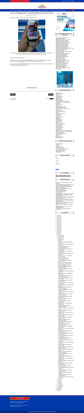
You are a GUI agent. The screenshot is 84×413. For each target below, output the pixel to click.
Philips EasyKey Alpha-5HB (61, 55)
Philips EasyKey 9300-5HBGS (61, 65)
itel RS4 (57, 112)
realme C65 (58, 109)
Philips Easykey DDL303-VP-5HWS (62, 60)
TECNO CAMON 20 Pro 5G (61, 133)
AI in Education (59, 192)
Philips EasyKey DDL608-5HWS (62, 56)
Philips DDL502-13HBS (60, 38)
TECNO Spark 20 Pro (60, 132)
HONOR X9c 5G (59, 99)
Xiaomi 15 (58, 95)
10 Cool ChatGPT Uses (60, 191)
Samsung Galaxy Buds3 (60, 151)
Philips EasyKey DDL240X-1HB (62, 47)
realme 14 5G (58, 98)
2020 (58, 223)
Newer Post (13, 96)
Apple (25, 10)
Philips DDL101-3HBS (60, 61)
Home (12, 10)
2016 (58, 228)
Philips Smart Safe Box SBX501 (62, 37)
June (59, 380)
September (60, 239)
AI (35, 10)
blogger (51, 100)
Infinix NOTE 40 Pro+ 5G (60, 111)
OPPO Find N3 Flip (59, 123)
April (59, 382)
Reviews (39, 10)
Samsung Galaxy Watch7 (60, 150)
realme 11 (58, 135)
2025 (58, 216)
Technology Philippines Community (57, 10)
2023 (58, 219)
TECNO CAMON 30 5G (60, 113)
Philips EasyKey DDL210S (61, 64)
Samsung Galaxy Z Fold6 (61, 106)
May (59, 381)
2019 (58, 224)
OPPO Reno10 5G (59, 125)
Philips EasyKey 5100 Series (61, 63)
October (59, 238)
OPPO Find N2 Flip (59, 207)
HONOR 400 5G (59, 97)
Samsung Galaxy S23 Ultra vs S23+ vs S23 (64, 206)
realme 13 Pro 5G (59, 104)
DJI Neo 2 (58, 144)
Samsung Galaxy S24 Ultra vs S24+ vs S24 (64, 199)
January (59, 386)
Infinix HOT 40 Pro (59, 136)
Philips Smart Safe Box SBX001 (62, 54)
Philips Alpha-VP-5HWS (60, 66)
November (60, 236)
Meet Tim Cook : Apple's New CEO (64, 262)
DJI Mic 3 (57, 145)
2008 (58, 390)
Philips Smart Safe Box (60, 57)
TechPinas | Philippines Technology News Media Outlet (45, 411)
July (59, 379)
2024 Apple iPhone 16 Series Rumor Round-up (65, 193)
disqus (47, 100)
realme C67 (58, 122)
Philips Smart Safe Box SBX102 (62, 40)
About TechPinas (18, 10)
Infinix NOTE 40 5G (59, 110)
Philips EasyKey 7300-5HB (61, 59)
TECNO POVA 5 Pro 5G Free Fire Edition (64, 130)
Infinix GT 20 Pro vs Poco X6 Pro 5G (63, 108)
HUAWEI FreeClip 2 (59, 143)
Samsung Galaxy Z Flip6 (60, 107)
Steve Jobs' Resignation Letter (64, 265)
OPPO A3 (57, 105)
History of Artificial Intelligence (61, 190)
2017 (58, 226)
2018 (58, 225)
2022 (58, 220)
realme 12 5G (58, 114)
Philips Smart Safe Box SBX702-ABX (63, 53)
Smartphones (30, 10)
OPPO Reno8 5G (59, 128)
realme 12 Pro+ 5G (59, 116)
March (59, 384)
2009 (58, 389)
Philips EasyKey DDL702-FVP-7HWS (63, 39)
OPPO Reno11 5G (59, 120)
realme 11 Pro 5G (59, 134)
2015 (58, 229)
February (60, 385)
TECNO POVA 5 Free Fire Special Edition (64, 131)
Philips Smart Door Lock (60, 58)
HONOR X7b (58, 117)
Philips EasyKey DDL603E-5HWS (62, 62)
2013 (58, 231)
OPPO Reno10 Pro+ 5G (60, 124)
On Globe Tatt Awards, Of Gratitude (64, 263)
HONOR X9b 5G (59, 121)
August (59, 240)
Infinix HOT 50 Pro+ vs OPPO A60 (62, 101)
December (60, 235)
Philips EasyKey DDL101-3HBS (62, 45)
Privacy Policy (46, 10)
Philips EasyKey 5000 (60, 50)
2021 (58, 221)
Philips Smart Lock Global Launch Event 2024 (64, 48)
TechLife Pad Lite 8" (59, 146)
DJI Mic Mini (58, 152)
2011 (58, 234)
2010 (58, 387)
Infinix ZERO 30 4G (59, 137)
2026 (58, 215)
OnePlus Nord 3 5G (59, 127)
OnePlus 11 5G (59, 126)
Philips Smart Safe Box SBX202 (62, 46)
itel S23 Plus (58, 115)
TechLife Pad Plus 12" (60, 147)
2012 (58, 233)
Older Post (50, 96)
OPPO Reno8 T (59, 129)
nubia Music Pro (59, 96)
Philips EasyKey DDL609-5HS (61, 49)
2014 (58, 230)
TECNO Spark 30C (59, 100)
